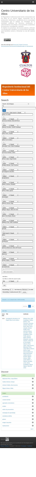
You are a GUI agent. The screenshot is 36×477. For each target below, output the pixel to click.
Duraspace (23, 446)
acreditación (5, 396)
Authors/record (14, 292)
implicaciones (5, 425)
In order (31, 289)
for (3, 106)
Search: (4, 104)
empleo (4, 406)
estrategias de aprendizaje (8, 412)
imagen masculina (6, 422)
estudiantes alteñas (7, 416)
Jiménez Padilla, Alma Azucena (27, 329)
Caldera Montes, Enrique (8, 381)
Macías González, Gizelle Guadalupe (27, 333)
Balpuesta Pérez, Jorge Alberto (9, 378)
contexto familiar (6, 399)
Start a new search (8, 271)
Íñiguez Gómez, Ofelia (7, 388)
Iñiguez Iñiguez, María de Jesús (28, 366)
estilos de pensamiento (8, 409)
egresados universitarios (8, 403)
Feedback (29, 446)
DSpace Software (4, 446)
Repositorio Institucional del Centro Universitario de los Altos (16, 90)
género (4, 419)
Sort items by (18, 289)
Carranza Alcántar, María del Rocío (28, 325)
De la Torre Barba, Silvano (28, 342)
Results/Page (5, 289)
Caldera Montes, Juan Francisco (28, 321)
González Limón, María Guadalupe (27, 363)
